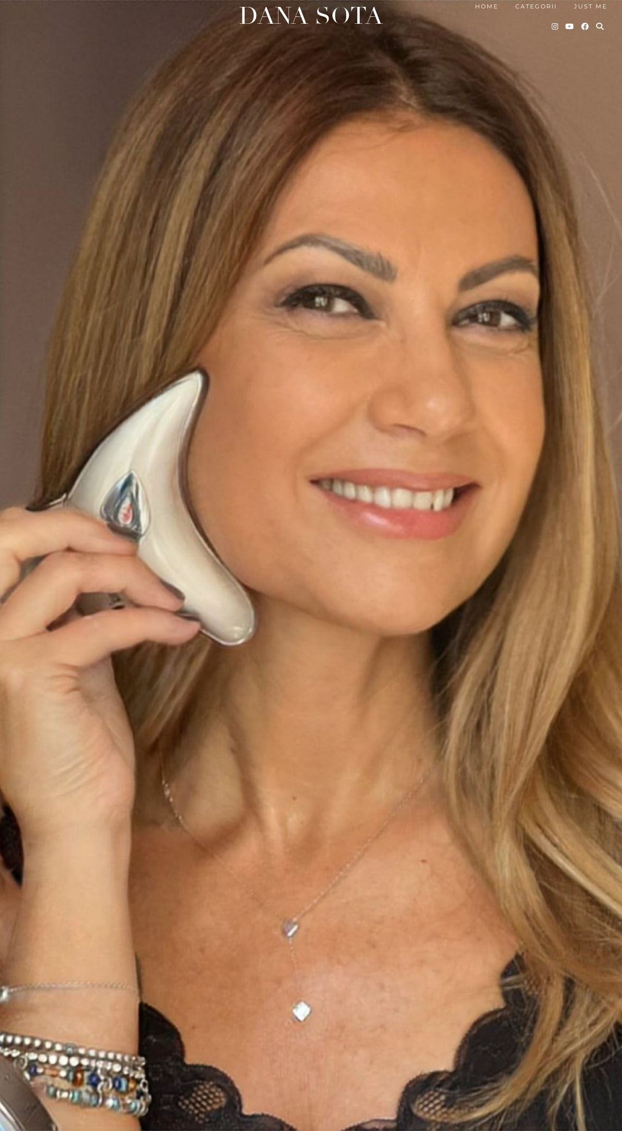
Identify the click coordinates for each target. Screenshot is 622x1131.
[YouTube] (570, 26)
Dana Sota (311, 16)
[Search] (600, 26)
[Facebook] (585, 26)
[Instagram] (555, 26)
